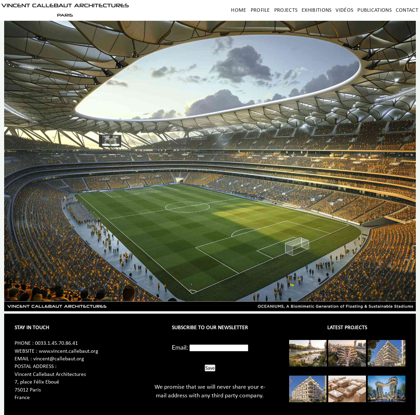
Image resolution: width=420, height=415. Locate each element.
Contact (407, 10)
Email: (180, 347)
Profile (260, 10)
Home (238, 10)
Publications (374, 10)
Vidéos (344, 10)
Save (210, 368)
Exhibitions (316, 10)
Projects (285, 10)
